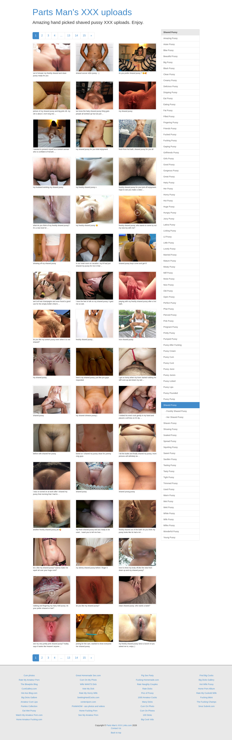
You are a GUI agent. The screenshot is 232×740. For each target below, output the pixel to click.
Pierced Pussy (169, 315)
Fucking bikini (206, 697)
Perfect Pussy (169, 303)
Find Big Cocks (206, 675)
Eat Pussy (168, 98)
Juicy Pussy (168, 219)
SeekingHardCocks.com (88, 697)
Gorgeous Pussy (171, 170)
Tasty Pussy (168, 471)
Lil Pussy (167, 237)
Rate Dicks (147, 688)
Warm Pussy (169, 495)
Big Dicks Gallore (29, 697)
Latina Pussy (169, 225)
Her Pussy (168, 188)
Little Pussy (168, 243)
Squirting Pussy (170, 447)
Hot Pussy (168, 200)
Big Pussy (167, 62)
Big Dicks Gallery (206, 680)
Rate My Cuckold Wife (206, 693)
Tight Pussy (168, 477)
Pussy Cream (169, 351)
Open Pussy (169, 297)
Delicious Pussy (170, 86)
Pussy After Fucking (172, 345)
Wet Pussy (168, 501)
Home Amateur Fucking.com (29, 719)
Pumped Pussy (170, 339)
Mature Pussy (169, 261)
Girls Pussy (168, 158)
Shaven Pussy (170, 423)
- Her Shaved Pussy (173, 417)
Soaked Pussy (170, 435)
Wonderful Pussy (171, 531)
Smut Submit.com (206, 706)
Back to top (116, 732)
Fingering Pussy (170, 122)
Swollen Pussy (170, 459)
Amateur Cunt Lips (29, 702)
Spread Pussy (169, 441)
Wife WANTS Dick (88, 684)
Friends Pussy (169, 128)
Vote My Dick (88, 688)
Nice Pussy (168, 285)
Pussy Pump (169, 399)
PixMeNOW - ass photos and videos (88, 706)
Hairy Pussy (168, 182)
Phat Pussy (168, 309)
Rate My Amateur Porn (29, 680)
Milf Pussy (168, 273)
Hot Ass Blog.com (29, 693)
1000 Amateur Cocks (147, 697)
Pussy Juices (169, 375)
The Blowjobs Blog (29, 684)
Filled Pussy (168, 116)
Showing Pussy (170, 429)
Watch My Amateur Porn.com (29, 715)
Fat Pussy (167, 110)
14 (76, 35)
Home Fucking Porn (88, 710)
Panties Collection (29, 706)
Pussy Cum (168, 357)
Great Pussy (169, 176)
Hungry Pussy (169, 213)
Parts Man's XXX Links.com (119, 725)
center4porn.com (88, 702)
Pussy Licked (169, 381)
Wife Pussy (168, 519)
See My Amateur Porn (88, 715)
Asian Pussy (169, 44)
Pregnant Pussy (170, 327)
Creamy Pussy (170, 80)
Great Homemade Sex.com (88, 675)
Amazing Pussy (170, 38)
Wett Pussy (168, 507)
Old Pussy (168, 291)
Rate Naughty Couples (147, 684)
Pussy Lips (168, 387)
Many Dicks (147, 702)
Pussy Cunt (168, 363)
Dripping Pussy (170, 92)
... (61, 35)
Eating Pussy (169, 104)
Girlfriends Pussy (171, 152)
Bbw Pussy (168, 50)
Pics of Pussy (147, 693)
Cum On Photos (147, 710)
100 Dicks (147, 715)
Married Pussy (169, 255)
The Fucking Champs (206, 702)
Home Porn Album (206, 688)
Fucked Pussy (169, 134)
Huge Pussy (168, 206)
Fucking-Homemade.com (147, 680)
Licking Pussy (169, 231)
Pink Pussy (168, 321)
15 (84, 35)
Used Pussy (168, 489)
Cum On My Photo (88, 680)
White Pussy (169, 513)
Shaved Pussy (170, 405)
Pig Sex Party (147, 675)
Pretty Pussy (169, 333)
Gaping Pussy (169, 146)
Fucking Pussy (170, 140)
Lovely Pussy (169, 249)
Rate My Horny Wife (88, 693)
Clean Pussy (169, 74)
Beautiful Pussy (170, 56)
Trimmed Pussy (170, 483)
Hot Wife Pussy (206, 684)
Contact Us (116, 728)
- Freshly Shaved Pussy (175, 411)
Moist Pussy (168, 279)
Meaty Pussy (169, 267)
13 (68, 35)
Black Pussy (169, 68)
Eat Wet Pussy (29, 710)
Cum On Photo (147, 706)
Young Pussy (169, 537)
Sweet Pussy (169, 453)
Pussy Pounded (170, 393)
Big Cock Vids (147, 719)
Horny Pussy (169, 194)
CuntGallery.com (29, 688)
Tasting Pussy (169, 465)
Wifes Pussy (169, 525)
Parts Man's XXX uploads (82, 12)
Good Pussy (169, 164)
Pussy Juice (168, 369)
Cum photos (29, 675)
